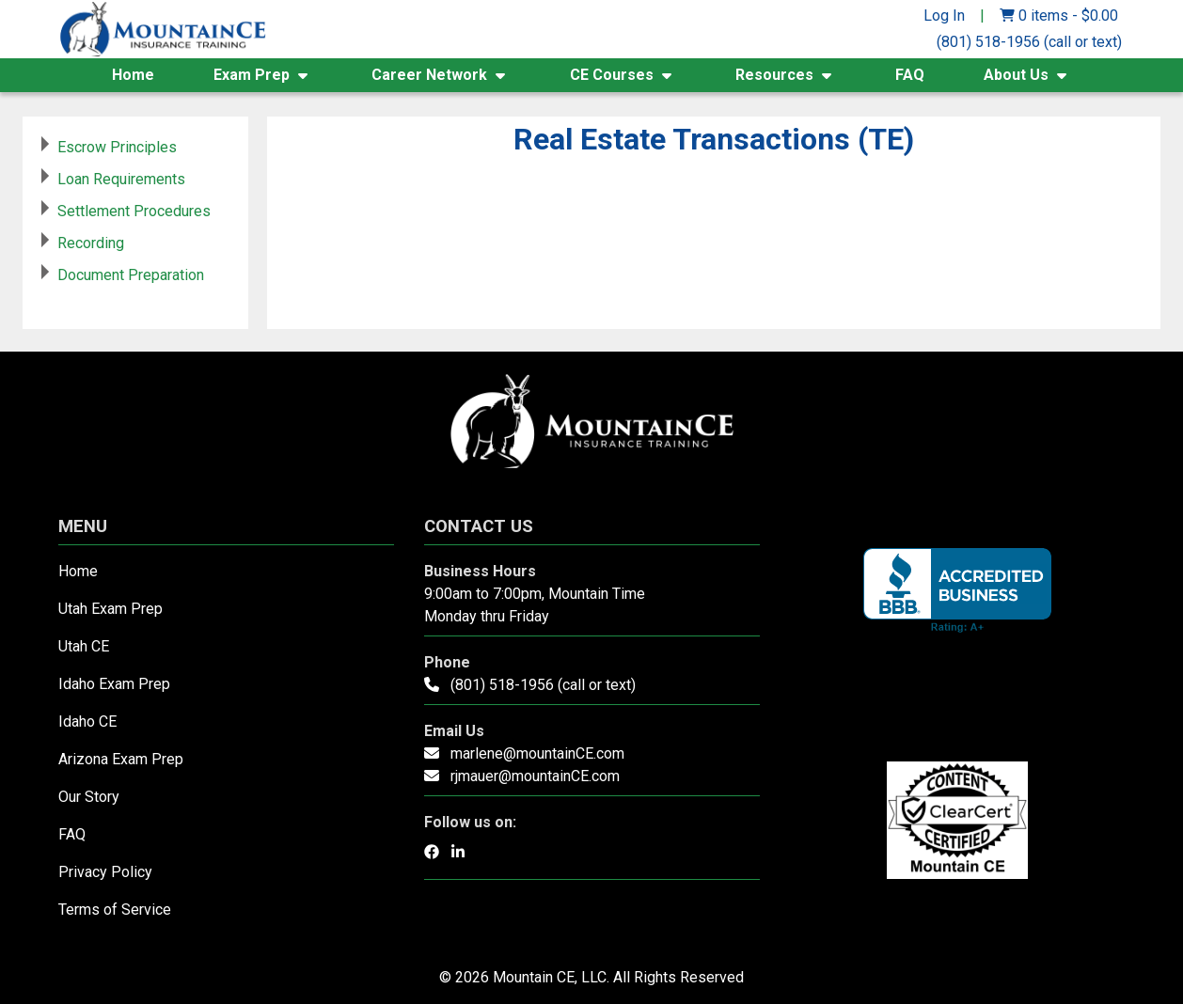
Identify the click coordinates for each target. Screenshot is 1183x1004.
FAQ (909, 75)
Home (133, 75)
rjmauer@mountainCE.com (535, 776)
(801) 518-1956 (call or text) (1029, 42)
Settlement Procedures (134, 211)
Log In (944, 15)
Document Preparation (130, 275)
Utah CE (83, 646)
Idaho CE (87, 721)
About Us (1016, 75)
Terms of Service (114, 909)
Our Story (88, 797)
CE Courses (612, 75)
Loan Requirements (121, 179)
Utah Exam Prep (110, 609)
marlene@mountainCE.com (537, 753)
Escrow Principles (117, 147)
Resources (774, 75)
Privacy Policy (105, 872)
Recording (90, 243)
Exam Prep (251, 75)
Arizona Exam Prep (120, 759)
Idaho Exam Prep (114, 684)
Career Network (429, 75)
